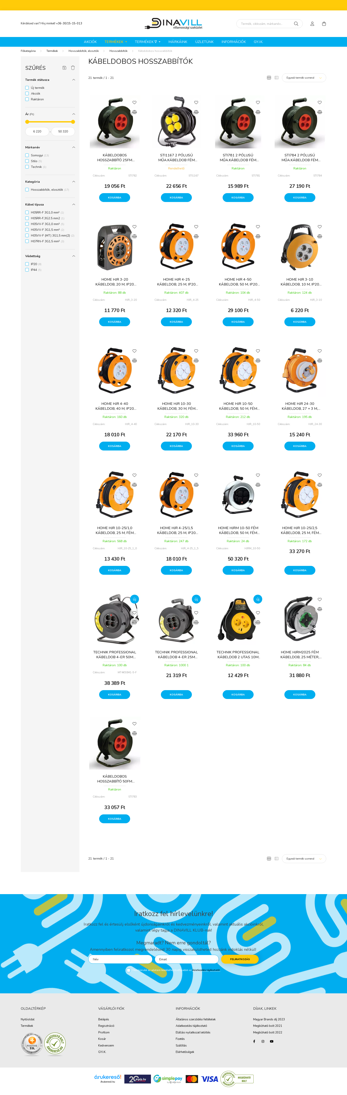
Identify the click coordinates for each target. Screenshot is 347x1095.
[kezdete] (37, 136)
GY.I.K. (258, 41)
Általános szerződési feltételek (196, 1024)
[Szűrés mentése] (64, 72)
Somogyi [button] (40, 160)
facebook (254, 1045)
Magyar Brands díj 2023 (269, 1024)
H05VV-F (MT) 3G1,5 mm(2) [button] (52, 240)
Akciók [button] (35, 98)
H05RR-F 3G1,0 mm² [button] (47, 217)
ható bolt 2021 (272, 1030)
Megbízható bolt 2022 (267, 1037)
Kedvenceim (106, 1050)
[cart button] (324, 23)
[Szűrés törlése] (73, 72)
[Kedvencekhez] (134, 106)
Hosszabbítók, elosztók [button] (50, 194)
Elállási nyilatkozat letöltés (193, 1037)
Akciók (90, 41)
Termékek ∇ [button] (146, 41)
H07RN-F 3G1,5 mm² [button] (47, 246)
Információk (234, 41)
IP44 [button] (36, 274)
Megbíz (258, 1030)
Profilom (104, 1037)
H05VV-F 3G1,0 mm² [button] (47, 228)
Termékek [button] (114, 41)
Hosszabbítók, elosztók (84, 55)
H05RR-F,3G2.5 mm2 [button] (47, 223)
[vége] (63, 136)
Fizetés (180, 1043)
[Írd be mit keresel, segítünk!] (269, 23)
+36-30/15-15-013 (69, 23)
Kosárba (114, 202)
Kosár (102, 1043)
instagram (262, 1045)
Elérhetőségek (185, 1056)
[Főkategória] (28, 55)
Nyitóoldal (28, 1024)
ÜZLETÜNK (204, 41)
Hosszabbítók (118, 55)
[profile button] (312, 23)
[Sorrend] (304, 82)
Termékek (52, 55)
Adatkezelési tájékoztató (191, 1030)
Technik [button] (38, 171)
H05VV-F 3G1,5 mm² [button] (47, 234)
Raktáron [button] (37, 104)
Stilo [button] (36, 165)
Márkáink (177, 41)
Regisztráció (106, 1030)
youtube (271, 1045)
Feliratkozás (240, 963)
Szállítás (181, 1050)
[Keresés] (296, 23)
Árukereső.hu (107, 1086)
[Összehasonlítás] (134, 116)
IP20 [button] (36, 268)
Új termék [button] (37, 92)
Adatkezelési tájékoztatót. (206, 974)
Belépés (103, 1024)
